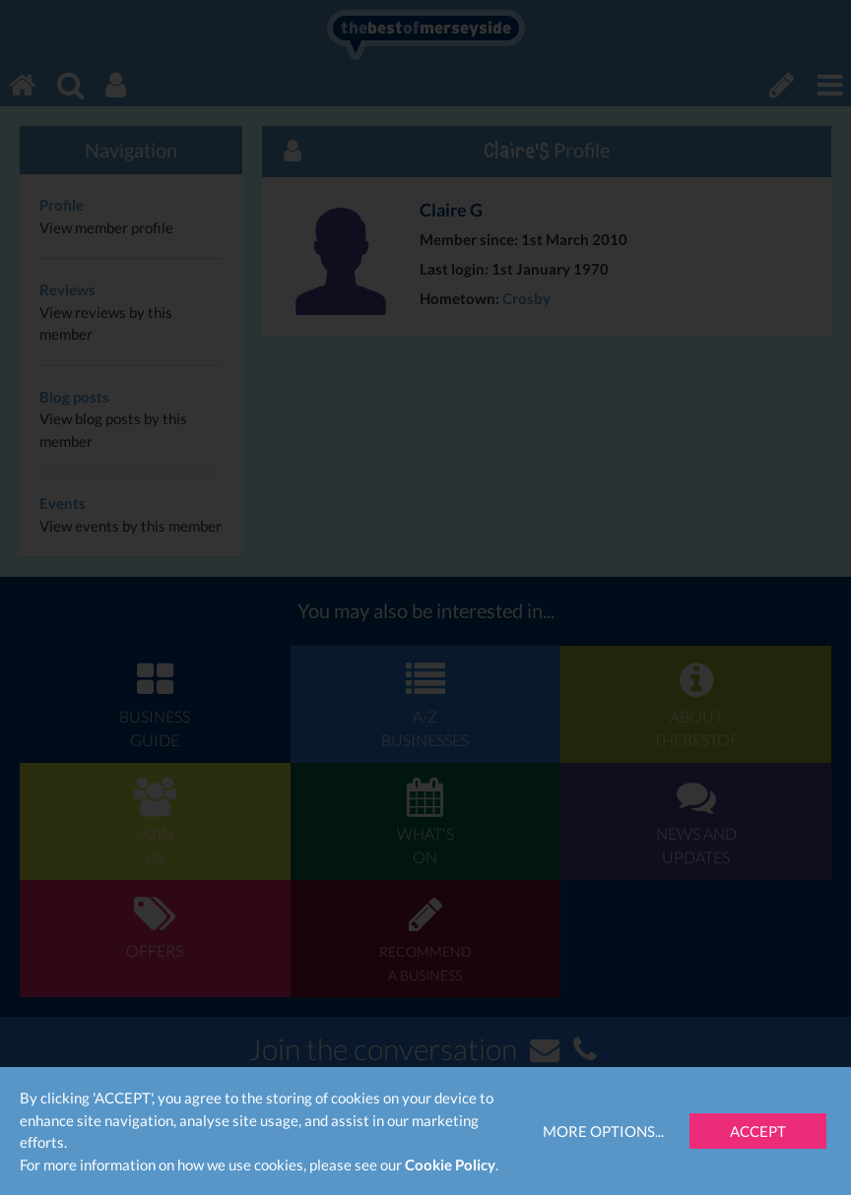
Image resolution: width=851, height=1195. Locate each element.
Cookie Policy (450, 1164)
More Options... (603, 1131)
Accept (758, 1131)
